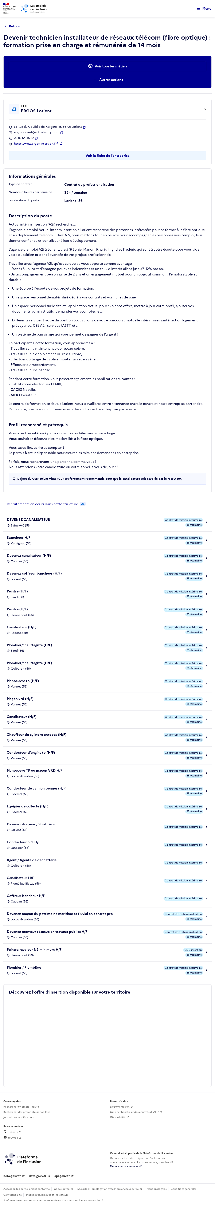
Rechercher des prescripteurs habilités (26, 1112)
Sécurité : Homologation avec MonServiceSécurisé (108, 1189)
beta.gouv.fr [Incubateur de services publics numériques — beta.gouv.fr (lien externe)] (12, 1176)
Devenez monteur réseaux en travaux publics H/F (47, 931)
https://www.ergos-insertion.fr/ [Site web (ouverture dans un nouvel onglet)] (36, 144)
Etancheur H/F (18, 537)
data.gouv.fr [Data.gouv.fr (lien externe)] (37, 1176)
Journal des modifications (18, 1117)
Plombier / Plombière (24, 967)
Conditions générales (183, 1189)
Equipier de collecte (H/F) (27, 806)
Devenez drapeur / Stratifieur (31, 824)
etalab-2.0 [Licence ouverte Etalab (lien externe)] (94, 1200)
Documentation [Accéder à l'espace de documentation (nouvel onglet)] (119, 1107)
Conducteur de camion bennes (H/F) (37, 788)
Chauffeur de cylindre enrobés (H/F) (36, 734)
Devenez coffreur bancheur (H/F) (34, 573)
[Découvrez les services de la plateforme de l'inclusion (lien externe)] (23, 1158)
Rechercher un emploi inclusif (21, 1107)
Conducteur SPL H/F (23, 842)
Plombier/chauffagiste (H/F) (29, 644)
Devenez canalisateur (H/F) (29, 555)
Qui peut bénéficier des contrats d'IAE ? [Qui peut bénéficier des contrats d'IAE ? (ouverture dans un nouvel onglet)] (134, 1112)
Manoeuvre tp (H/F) (23, 680)
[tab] (46, 504)
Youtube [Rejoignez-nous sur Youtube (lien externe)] (10, 1138)
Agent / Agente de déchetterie (31, 859)
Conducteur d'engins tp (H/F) (31, 752)
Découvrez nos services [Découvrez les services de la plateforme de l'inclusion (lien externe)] (124, 1166)
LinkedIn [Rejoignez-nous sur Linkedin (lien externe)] (10, 1132)
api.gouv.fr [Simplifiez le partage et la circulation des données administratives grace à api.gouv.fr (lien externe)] (62, 1176)
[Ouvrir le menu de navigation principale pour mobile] (202, 8)
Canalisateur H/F (20, 877)
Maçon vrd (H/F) (20, 698)
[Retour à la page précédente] (13, 26)
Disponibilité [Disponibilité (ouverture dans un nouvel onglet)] (117, 1117)
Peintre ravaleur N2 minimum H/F (34, 949)
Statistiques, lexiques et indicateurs (47, 1195)
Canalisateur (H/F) (21, 627)
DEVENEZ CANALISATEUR (28, 519)
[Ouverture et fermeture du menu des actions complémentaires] (107, 80)
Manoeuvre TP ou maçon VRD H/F (34, 770)
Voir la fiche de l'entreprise (107, 155)
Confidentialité (12, 1195)
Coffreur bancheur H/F (26, 895)
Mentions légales (156, 1189)
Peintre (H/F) (17, 591)
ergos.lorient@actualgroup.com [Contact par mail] (36, 132)
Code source (62, 1189)
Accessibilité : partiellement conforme (26, 1189)
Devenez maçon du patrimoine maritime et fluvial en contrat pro (60, 913)
